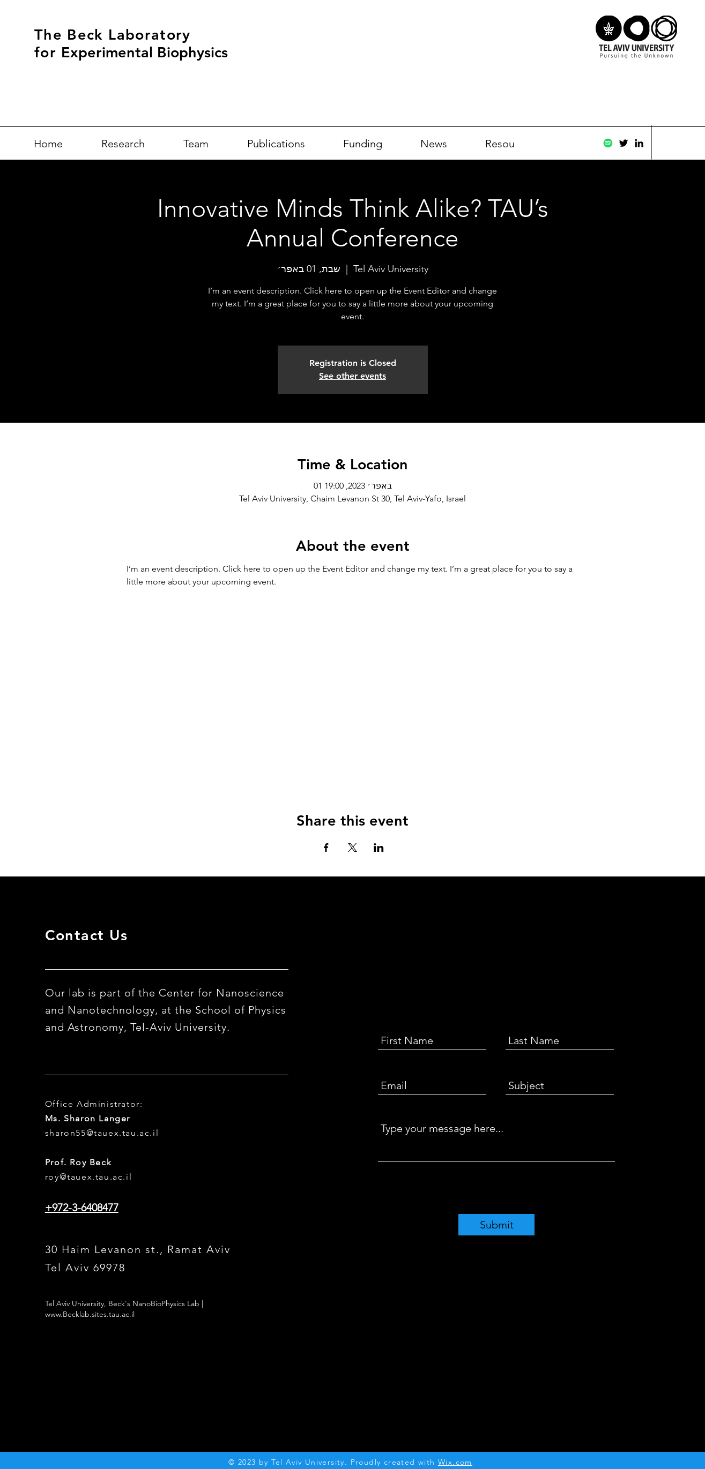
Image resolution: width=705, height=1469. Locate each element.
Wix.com (455, 1462)
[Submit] (496, 1224)
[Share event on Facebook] (326, 847)
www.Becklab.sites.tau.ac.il (90, 1314)
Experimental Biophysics (144, 52)
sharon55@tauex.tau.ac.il (102, 1133)
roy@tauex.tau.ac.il (88, 1177)
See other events (352, 376)
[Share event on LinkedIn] (379, 847)
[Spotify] (608, 143)
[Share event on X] (352, 847)
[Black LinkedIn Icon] (639, 143)
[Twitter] (623, 143)
